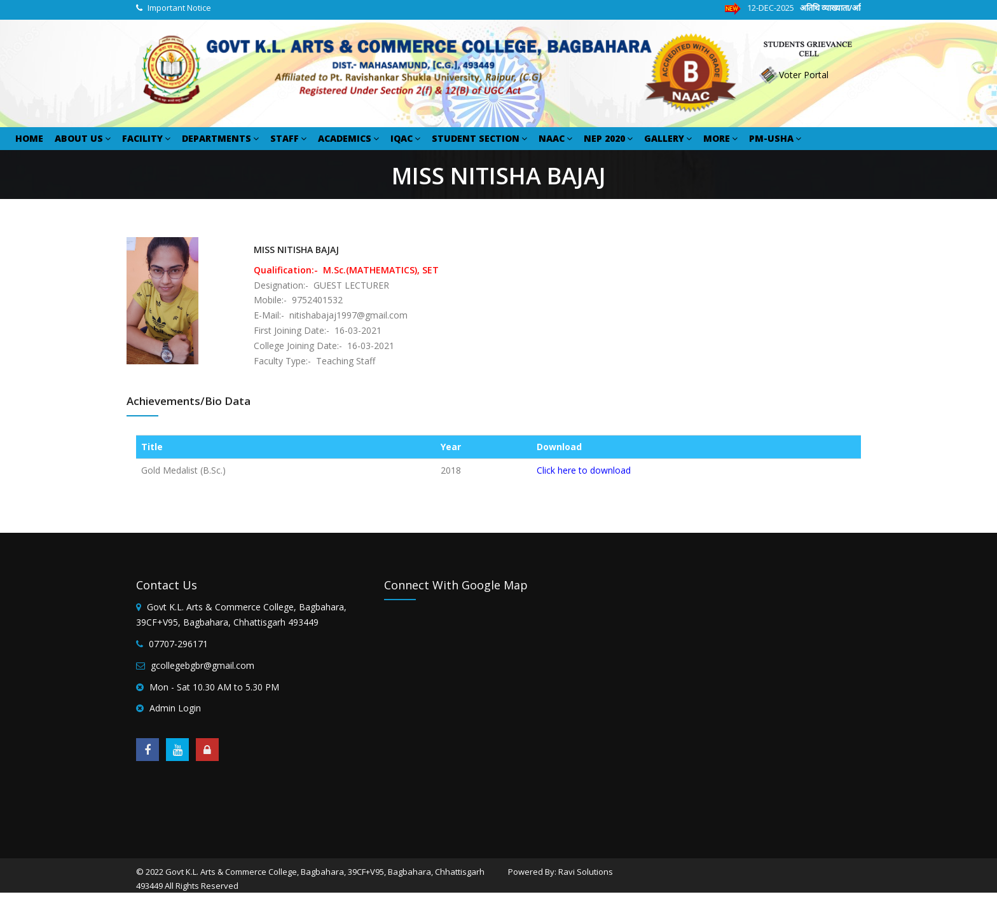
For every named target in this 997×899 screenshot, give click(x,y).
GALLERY (668, 138)
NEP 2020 (608, 138)
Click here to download (584, 470)
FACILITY (146, 138)
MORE (720, 138)
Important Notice (179, 7)
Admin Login (175, 708)
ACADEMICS (348, 138)
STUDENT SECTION (479, 138)
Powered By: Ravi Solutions (560, 871)
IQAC (405, 138)
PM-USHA (775, 138)
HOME (29, 138)
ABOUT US (83, 138)
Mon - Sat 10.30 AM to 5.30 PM (214, 687)
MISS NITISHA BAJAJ (296, 250)
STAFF (288, 138)
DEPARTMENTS (220, 138)
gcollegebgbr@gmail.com (202, 665)
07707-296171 (178, 644)
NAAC (555, 138)
